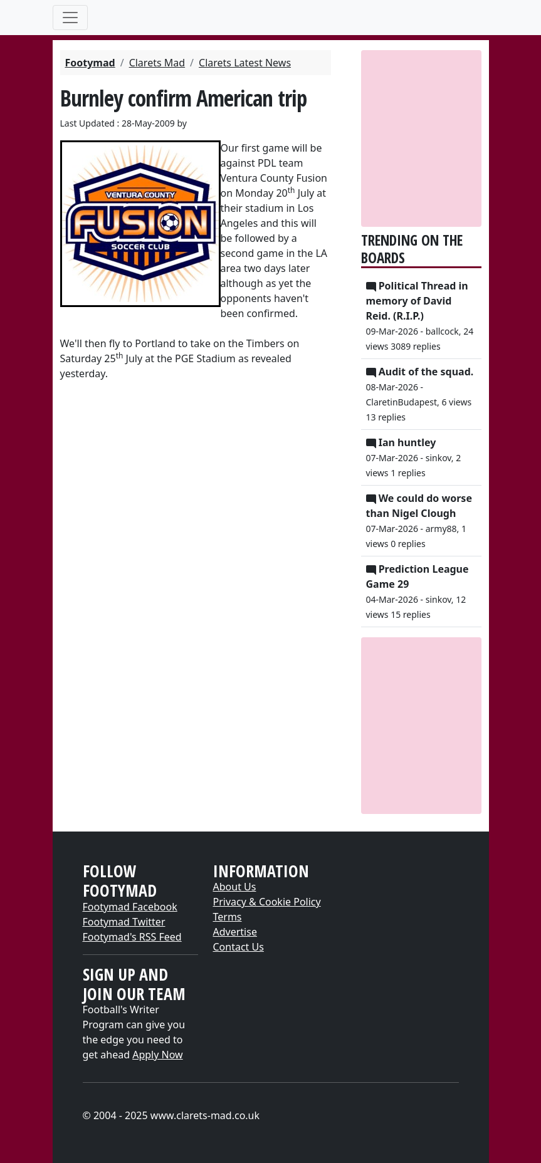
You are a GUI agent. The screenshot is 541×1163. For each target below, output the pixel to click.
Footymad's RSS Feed (132, 937)
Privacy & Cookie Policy (267, 902)
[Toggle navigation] (70, 17)
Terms (227, 917)
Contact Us (238, 947)
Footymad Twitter (124, 922)
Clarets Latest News (245, 63)
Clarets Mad (157, 63)
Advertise (235, 932)
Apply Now (157, 1054)
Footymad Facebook (130, 907)
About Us (234, 887)
